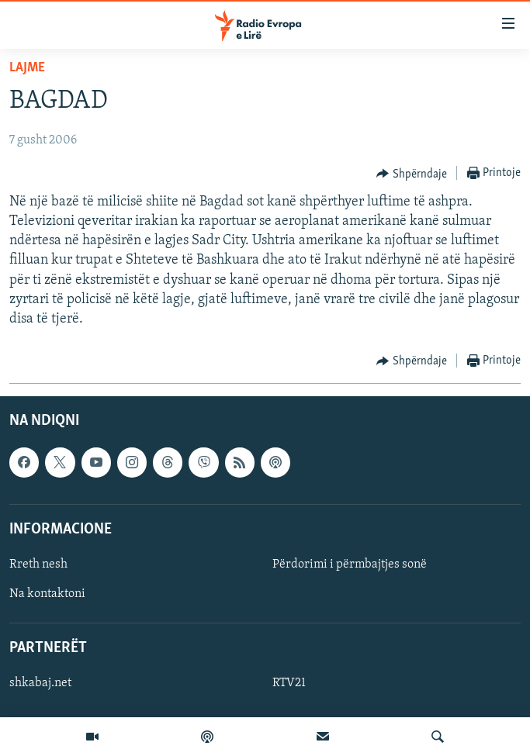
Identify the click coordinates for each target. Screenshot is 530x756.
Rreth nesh (38, 564)
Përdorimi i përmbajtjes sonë (349, 564)
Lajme (27, 67)
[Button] (411, 173)
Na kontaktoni (47, 594)
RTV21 (289, 684)
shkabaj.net (40, 684)
